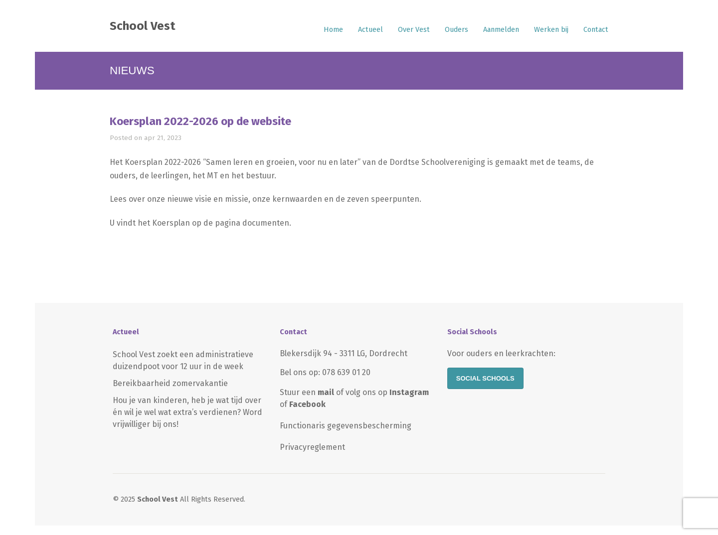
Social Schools (485, 378)
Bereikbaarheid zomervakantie (170, 383)
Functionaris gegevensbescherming (345, 425)
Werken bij (551, 29)
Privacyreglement (312, 447)
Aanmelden (501, 29)
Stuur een (307, 392)
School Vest (143, 26)
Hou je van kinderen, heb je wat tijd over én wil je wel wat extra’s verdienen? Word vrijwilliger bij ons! (187, 412)
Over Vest (414, 29)
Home (333, 29)
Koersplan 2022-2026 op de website (200, 121)
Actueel (370, 29)
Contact (595, 29)
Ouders (456, 29)
